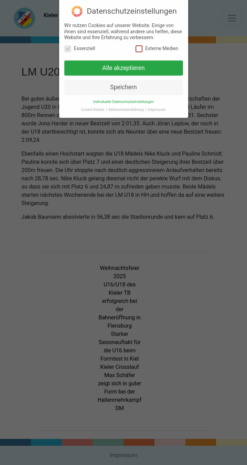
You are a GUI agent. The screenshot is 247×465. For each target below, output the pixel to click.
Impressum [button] (157, 107)
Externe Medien (157, 46)
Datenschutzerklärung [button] (126, 107)
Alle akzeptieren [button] (123, 65)
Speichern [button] (123, 85)
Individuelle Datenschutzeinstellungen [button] (123, 100)
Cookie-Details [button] (93, 107)
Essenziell (79, 46)
